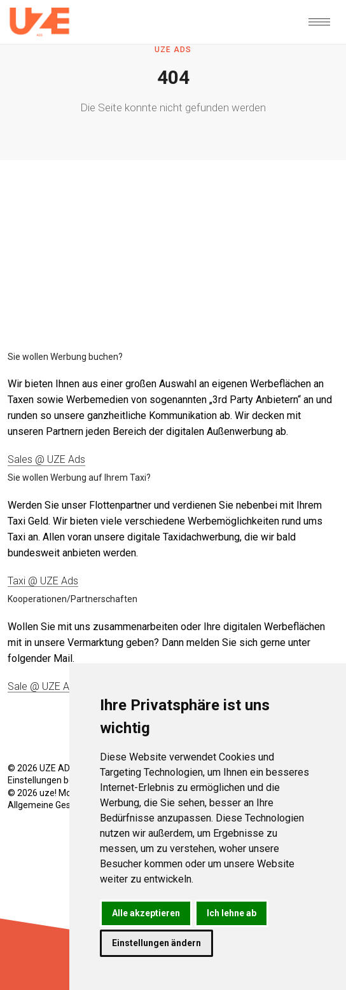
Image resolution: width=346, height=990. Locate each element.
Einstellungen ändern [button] (156, 943)
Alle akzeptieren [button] (146, 913)
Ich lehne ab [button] (231, 913)
